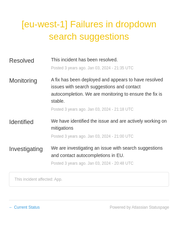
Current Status (24, 207)
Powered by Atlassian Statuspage (139, 207)
